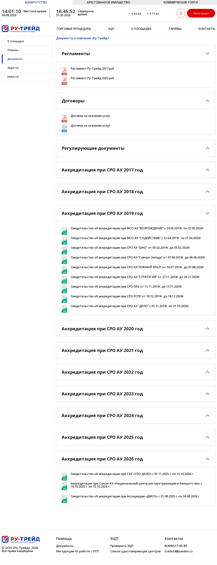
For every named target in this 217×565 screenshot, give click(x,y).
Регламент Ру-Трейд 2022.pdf (92, 78)
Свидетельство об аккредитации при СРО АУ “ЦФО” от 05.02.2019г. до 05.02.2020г (130, 247)
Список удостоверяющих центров (135, 551)
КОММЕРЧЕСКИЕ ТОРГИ (181, 2)
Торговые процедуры (73, 29)
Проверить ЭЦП (121, 546)
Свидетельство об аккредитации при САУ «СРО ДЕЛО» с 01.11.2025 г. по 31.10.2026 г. (132, 473)
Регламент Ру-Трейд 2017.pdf (92, 68)
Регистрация (201, 13)
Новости (13, 76)
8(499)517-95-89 (176, 546)
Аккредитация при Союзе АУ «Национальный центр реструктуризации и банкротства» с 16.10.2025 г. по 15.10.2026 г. (136, 485)
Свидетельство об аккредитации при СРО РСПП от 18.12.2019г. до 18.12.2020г (127, 296)
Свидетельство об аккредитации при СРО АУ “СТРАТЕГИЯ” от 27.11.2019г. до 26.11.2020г (135, 277)
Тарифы (175, 29)
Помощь (12, 50)
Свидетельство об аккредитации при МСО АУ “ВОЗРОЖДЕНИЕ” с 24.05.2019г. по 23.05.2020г (137, 228)
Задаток (13, 67)
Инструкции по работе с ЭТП (77, 551)
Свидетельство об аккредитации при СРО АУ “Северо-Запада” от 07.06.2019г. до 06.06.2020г (138, 257)
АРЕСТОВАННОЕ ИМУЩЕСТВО (108, 2)
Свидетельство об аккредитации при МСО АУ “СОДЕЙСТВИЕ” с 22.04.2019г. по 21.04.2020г (136, 238)
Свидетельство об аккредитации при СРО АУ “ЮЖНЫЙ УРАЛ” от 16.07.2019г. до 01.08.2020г (137, 267)
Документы (15, 59)
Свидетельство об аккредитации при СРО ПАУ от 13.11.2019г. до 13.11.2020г (126, 286)
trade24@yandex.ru (179, 551)
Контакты (207, 29)
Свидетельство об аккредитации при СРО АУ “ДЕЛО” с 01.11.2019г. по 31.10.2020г (130, 306)
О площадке (141, 29)
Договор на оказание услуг (90, 115)
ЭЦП (111, 29)
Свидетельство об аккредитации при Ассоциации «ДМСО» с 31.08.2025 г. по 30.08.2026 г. (135, 496)
